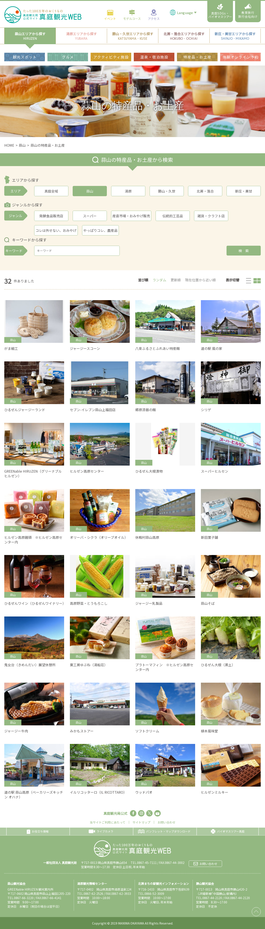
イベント (110, 14)
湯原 (128, 191)
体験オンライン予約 (241, 57)
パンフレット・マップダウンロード (164, 831)
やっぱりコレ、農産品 (100, 230)
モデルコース (132, 14)
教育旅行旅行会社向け (248, 11)
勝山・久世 (166, 191)
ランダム (159, 279)
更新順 (176, 279)
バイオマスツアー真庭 (227, 831)
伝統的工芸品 (172, 215)
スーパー (90, 215)
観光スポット (25, 57)
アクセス (154, 14)
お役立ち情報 (38, 831)
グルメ (68, 57)
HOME (9, 145)
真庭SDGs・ (220, 11)
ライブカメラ (101, 831)
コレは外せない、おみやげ (56, 230)
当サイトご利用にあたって (107, 822)
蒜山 (22, 145)
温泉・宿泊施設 (154, 57)
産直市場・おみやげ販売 (131, 215)
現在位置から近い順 (200, 279)
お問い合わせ (166, 822)
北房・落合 (205, 191)
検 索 (243, 250)
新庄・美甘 (243, 191)
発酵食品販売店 (51, 215)
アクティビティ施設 (111, 57)
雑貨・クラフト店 (211, 215)
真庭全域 (51, 191)
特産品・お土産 (197, 57)
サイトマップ (141, 822)
